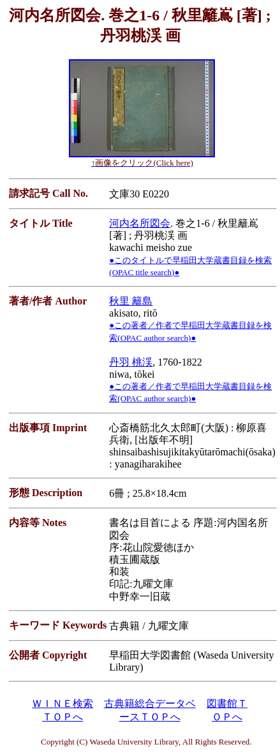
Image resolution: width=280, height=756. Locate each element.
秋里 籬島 (130, 301)
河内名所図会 (139, 223)
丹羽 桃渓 (130, 362)
